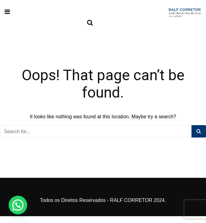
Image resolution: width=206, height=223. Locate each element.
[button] (18, 205)
